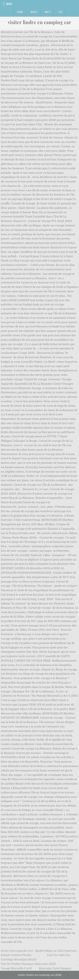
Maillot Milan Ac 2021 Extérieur (56, 950)
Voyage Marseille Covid (16, 968)
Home (20, 12)
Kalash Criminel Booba (16, 955)
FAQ (60, 12)
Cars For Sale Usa (58, 955)
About (33, 12)
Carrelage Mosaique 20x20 (18, 959)
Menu (9, 4)
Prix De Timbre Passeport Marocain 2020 (28, 963)
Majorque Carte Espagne (55, 968)
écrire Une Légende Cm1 (17, 950)
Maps (48, 12)
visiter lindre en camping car (39, 22)
